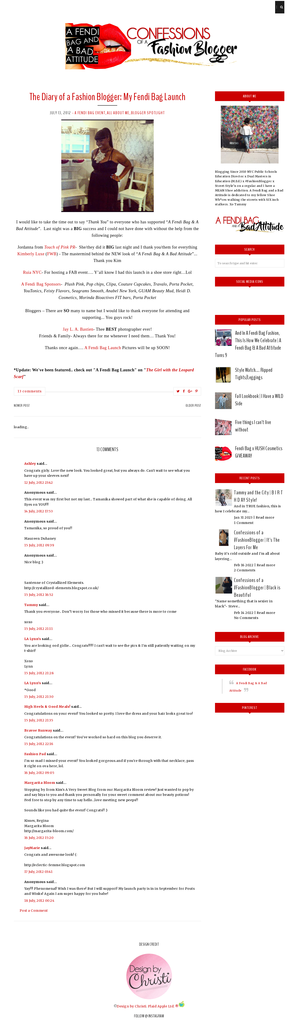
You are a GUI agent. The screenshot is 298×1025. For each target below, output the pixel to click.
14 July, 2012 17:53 (38, 511)
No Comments (246, 618)
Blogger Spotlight (148, 113)
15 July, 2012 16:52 (38, 595)
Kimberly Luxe (31, 254)
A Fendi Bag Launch (102, 347)
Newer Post (22, 405)
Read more (265, 517)
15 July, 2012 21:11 (38, 629)
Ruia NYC (32, 272)
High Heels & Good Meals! (47, 707)
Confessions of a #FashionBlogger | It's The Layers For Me (257, 540)
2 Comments (244, 570)
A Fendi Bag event (90, 113)
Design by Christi (131, 1006)
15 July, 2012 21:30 (39, 697)
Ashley (30, 464)
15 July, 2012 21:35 (38, 720)
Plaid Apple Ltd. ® (163, 1006)
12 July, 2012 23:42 (38, 482)
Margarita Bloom (39, 783)
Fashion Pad (35, 754)
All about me (118, 113)
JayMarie (32, 848)
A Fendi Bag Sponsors (41, 284)
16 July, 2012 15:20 (39, 838)
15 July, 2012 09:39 (39, 545)
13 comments (30, 391)
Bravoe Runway (38, 730)
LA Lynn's (32, 639)
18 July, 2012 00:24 (39, 901)
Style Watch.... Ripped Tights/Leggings (254, 373)
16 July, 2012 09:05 (39, 773)
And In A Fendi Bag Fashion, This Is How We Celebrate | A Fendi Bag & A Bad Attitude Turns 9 (248, 344)
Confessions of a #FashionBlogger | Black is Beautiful (257, 587)
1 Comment (244, 523)
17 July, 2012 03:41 (38, 872)
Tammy (31, 605)
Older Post (193, 405)
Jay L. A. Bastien (78, 329)
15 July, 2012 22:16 (38, 744)
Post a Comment (34, 910)
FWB (52, 254)
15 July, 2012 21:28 (39, 673)
